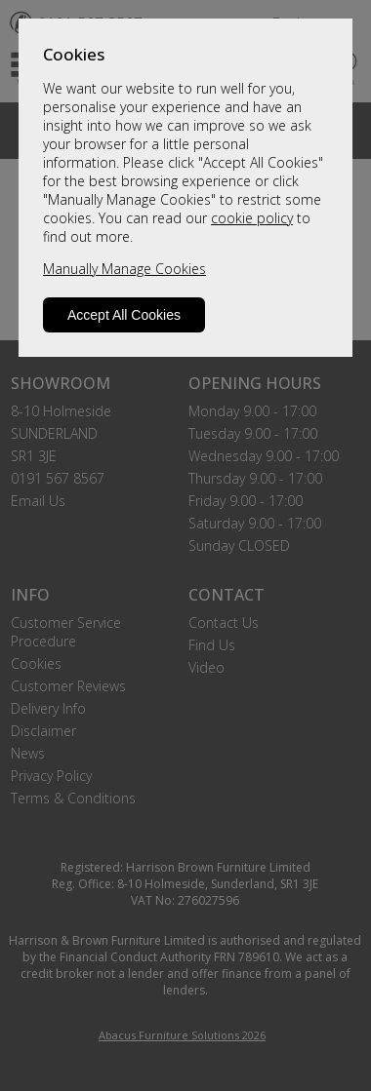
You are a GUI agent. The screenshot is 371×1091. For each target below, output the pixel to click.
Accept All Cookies (124, 315)
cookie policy (252, 218)
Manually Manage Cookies (124, 268)
